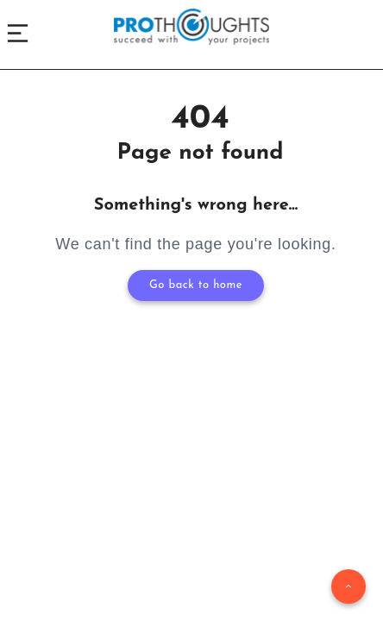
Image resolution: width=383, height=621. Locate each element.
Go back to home (195, 285)
